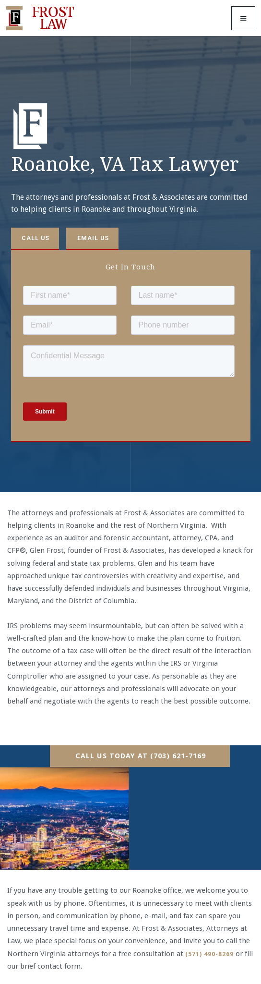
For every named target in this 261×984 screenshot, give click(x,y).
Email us (93, 238)
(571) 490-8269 (209, 954)
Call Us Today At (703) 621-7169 (140, 756)
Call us (35, 238)
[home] (42, 18)
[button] (243, 18)
